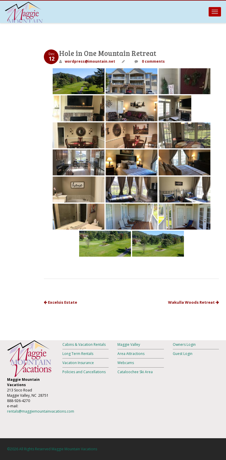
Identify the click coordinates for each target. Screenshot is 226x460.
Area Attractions (130, 353)
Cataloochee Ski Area (135, 371)
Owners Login (184, 344)
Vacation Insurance (78, 362)
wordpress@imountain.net (90, 61)
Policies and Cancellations (84, 371)
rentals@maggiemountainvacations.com (40, 411)
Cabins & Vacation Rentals (84, 344)
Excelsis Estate (60, 302)
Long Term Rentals (77, 353)
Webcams (125, 362)
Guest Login (182, 353)
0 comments (153, 61)
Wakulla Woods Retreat (193, 302)
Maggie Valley (128, 344)
